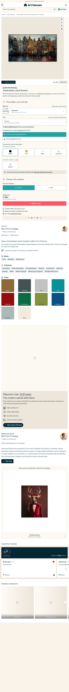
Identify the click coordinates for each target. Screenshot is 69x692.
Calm (4, 259)
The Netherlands (31, 268)
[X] (17, 690)
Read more (15, 235)
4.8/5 (29, 1)
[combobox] (25, 9)
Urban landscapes (17, 268)
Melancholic (20, 259)
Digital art (59, 268)
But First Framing (11, 88)
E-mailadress (5, 637)
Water (12, 271)
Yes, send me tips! (9, 646)
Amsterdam (6, 268)
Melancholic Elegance (36, 271)
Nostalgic (11, 259)
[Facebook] (14, 690)
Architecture (50, 268)
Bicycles (41, 268)
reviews (8, 683)
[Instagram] (9, 690)
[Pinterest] (12, 690)
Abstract (5, 271)
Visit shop (5, 235)
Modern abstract (21, 271)
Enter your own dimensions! (18, 127)
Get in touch (8, 669)
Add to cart (34, 203)
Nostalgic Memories (51, 271)
